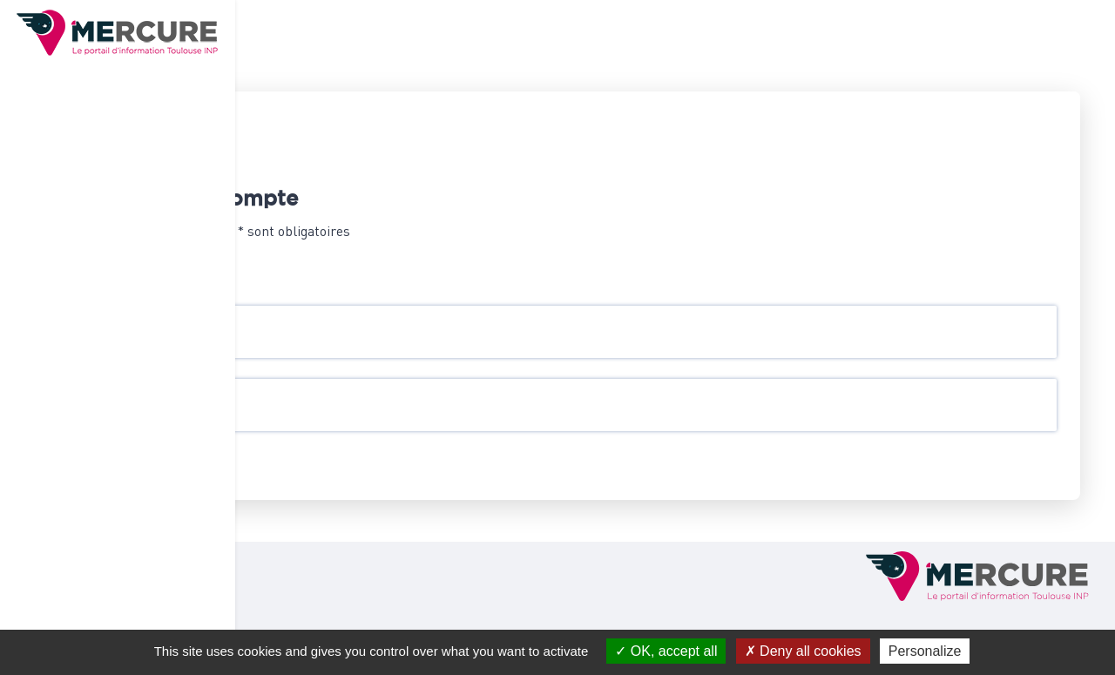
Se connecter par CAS (367, 269)
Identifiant (335, 322)
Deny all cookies (803, 651)
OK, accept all (666, 651)
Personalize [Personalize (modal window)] (925, 651)
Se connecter (355, 467)
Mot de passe (341, 395)
